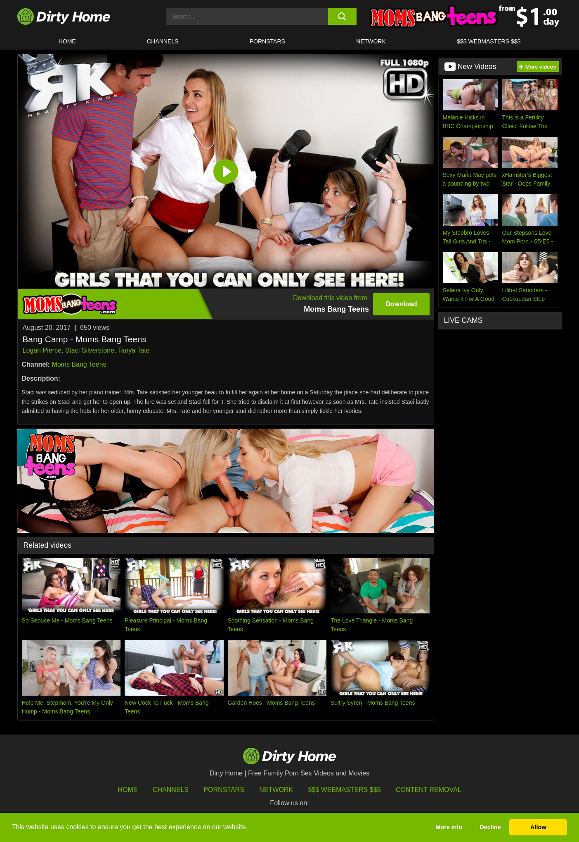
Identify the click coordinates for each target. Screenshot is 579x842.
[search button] (342, 16)
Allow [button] (538, 827)
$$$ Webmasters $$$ (344, 789)
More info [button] (448, 827)
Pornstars (267, 41)
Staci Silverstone (89, 350)
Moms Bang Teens (79, 364)
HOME (67, 41)
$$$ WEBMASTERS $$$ (488, 41)
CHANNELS (162, 41)
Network (371, 41)
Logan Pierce (42, 350)
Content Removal (428, 789)
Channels (171, 789)
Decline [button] (490, 827)
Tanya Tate (133, 350)
